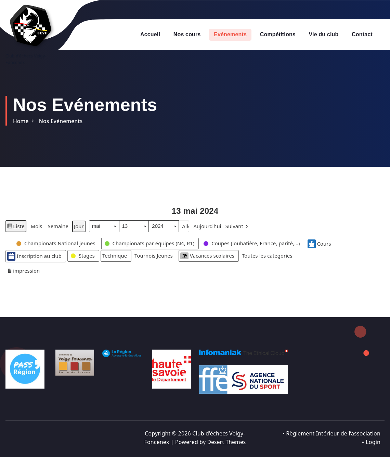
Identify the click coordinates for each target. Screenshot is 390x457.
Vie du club (324, 34)
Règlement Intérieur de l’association (333, 433)
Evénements (230, 34)
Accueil (150, 34)
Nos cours (187, 34)
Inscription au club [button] (35, 262)
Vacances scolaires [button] (210, 262)
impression (23, 278)
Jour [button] (79, 232)
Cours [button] (325, 250)
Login (373, 442)
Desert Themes (226, 442)
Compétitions (278, 34)
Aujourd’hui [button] (209, 232)
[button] (239, 232)
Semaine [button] (58, 232)
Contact (362, 34)
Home (21, 121)
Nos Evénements (61, 121)
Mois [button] (36, 232)
